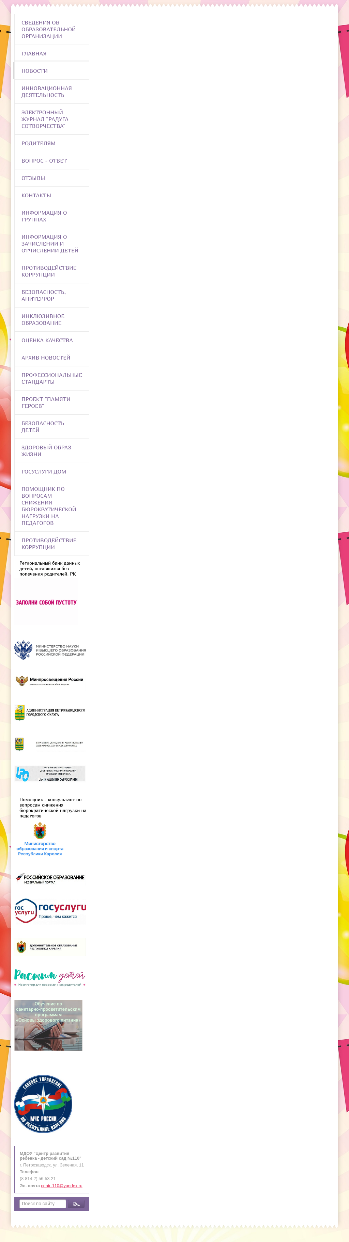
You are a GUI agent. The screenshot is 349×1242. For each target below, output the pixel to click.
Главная (34, 53)
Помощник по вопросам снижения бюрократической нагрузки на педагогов (48, 505)
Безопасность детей (42, 426)
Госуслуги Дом (43, 471)
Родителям (38, 143)
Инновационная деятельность (46, 91)
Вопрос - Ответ (44, 160)
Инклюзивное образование (42, 319)
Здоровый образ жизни (46, 451)
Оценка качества (47, 340)
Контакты (36, 195)
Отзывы (33, 178)
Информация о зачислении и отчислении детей (49, 243)
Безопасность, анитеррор (43, 295)
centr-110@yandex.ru (61, 1185)
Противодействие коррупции (48, 271)
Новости (34, 70)
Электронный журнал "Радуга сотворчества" (45, 119)
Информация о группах (44, 216)
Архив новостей (46, 357)
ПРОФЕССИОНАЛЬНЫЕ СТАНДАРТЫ (51, 378)
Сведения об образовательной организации (48, 29)
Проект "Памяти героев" (46, 402)
